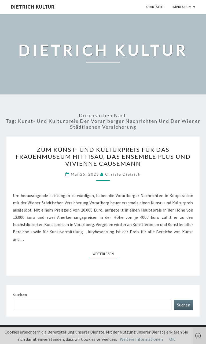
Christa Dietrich (123, 174)
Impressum (181, 6)
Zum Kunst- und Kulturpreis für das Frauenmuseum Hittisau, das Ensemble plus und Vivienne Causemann (103, 156)
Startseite (155, 6)
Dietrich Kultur (32, 6)
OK (172, 339)
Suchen (20, 294)
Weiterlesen (105, 253)
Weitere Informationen (141, 339)
